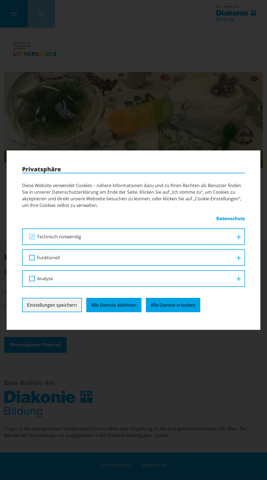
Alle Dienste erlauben (173, 305)
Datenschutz (230, 218)
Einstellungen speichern (52, 305)
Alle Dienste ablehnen (114, 305)
